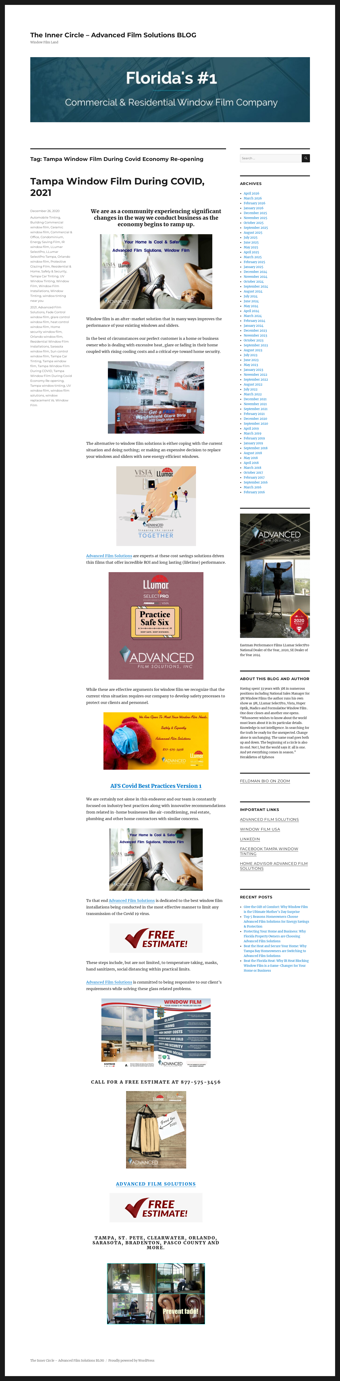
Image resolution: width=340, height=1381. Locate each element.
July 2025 (251, 238)
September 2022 (256, 380)
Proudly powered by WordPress (131, 1361)
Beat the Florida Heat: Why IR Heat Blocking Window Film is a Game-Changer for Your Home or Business (276, 966)
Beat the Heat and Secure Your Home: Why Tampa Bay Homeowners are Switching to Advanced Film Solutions (275, 951)
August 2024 (253, 291)
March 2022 (253, 394)
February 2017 (254, 478)
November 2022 (255, 375)
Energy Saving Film (45, 242)
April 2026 (251, 193)
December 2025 (255, 213)
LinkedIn (250, 839)
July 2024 (251, 296)
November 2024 (255, 277)
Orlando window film (46, 336)
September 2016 (256, 482)
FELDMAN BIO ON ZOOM (265, 781)
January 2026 (254, 208)
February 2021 (254, 414)
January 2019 (253, 443)
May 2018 (251, 458)
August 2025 (253, 233)
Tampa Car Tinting (44, 276)
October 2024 (254, 282)
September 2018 (256, 448)
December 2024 (255, 272)
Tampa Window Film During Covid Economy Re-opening (51, 376)
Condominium (52, 237)
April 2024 (251, 311)
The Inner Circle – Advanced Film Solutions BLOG (113, 35)
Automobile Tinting (45, 217)
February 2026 (254, 203)
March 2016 (252, 487)
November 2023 (255, 335)
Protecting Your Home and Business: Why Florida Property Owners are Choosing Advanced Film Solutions (275, 936)
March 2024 (253, 316)
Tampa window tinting (47, 385)
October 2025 (254, 223)
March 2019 (252, 433)
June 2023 (251, 360)
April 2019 (251, 429)
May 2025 (251, 247)
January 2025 (253, 267)
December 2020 (255, 419)
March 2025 (253, 257)
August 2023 (253, 350)
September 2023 (256, 345)
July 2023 (250, 355)
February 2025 (254, 262)
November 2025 (255, 218)
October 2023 (253, 340)
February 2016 (254, 492)
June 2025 (251, 242)
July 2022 (251, 389)
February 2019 (254, 438)
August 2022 (253, 384)
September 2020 (256, 424)
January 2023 (253, 370)
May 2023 (251, 365)
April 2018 (251, 463)
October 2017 (253, 473)
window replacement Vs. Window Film (49, 400)
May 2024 (251, 306)
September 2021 (256, 409)
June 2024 (251, 301)
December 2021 (255, 399)
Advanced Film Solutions (109, 555)
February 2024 (254, 321)
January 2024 (253, 326)
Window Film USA (260, 829)
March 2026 (253, 198)
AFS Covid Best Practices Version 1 (156, 786)
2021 (33, 307)
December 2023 (255, 331)
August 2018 (253, 453)
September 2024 (256, 287)
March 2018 (252, 468)
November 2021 (255, 404)
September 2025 (256, 228)
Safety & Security (53, 271)
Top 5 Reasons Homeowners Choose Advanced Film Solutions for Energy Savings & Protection (276, 922)
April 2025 (251, 252)
